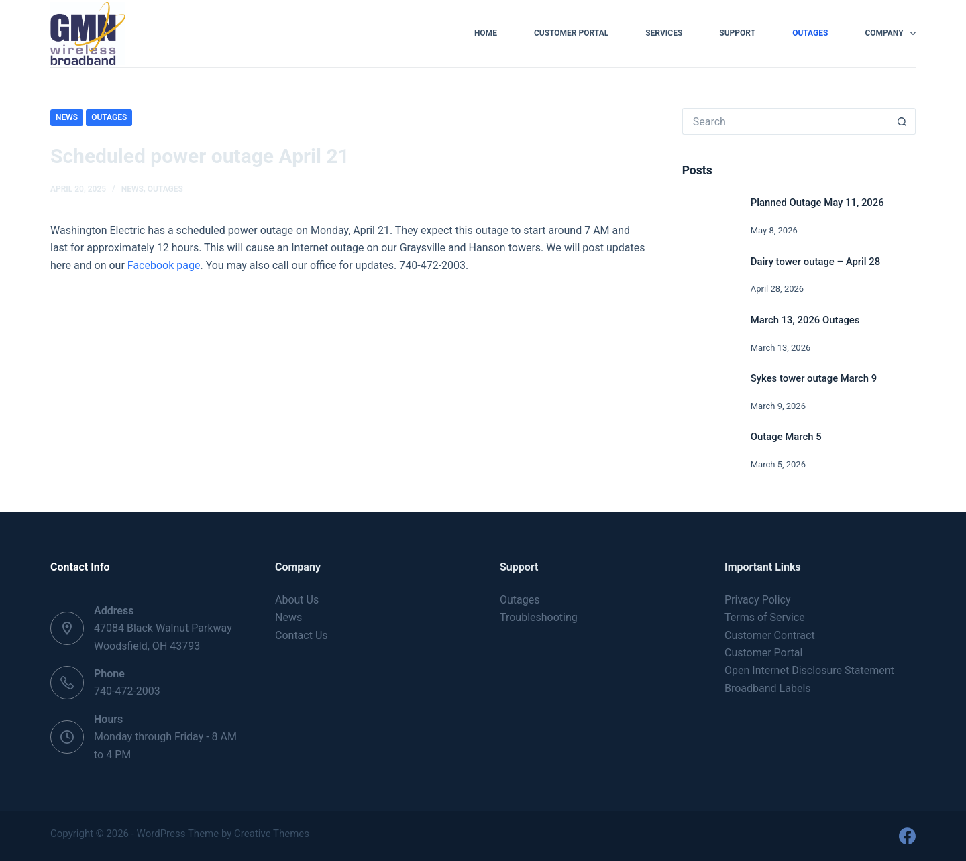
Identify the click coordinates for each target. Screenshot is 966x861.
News (67, 117)
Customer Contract (769, 635)
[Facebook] (907, 835)
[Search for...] (785, 121)
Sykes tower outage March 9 (814, 378)
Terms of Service (764, 617)
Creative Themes (271, 833)
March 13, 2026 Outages (805, 320)
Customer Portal (571, 33)
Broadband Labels (767, 688)
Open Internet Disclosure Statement (809, 670)
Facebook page (164, 265)
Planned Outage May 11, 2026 (817, 202)
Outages (810, 33)
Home (485, 33)
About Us (297, 599)
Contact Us (301, 635)
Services (663, 33)
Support (737, 33)
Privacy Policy (757, 599)
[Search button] (902, 121)
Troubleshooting (539, 617)
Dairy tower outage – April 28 (815, 261)
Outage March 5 (786, 437)
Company (890, 33)
